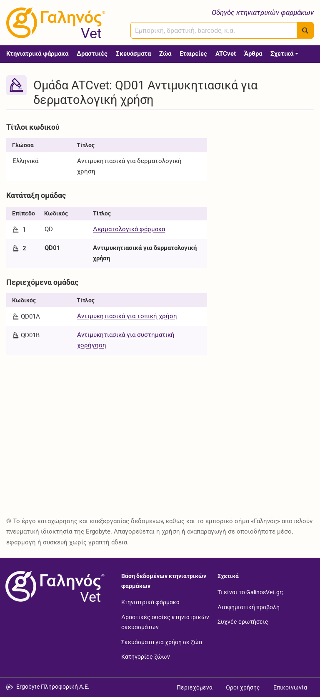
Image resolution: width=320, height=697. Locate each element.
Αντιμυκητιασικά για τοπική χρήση (127, 316)
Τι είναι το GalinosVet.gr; (250, 592)
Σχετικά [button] (281, 53)
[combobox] (213, 30)
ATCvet (225, 53)
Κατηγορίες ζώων (145, 656)
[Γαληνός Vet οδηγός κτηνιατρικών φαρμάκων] (54, 22)
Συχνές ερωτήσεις (243, 621)
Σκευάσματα (133, 53)
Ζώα (165, 53)
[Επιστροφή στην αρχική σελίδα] (53, 586)
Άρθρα (253, 53)
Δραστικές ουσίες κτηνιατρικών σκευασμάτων (165, 621)
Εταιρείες (193, 53)
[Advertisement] (267, 161)
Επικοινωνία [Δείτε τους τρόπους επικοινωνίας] (290, 687)
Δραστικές (92, 53)
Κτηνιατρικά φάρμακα (37, 53)
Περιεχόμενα (194, 687)
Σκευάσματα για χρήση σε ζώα (161, 641)
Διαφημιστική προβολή (249, 606)
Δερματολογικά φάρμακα (129, 229)
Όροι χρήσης (243, 687)
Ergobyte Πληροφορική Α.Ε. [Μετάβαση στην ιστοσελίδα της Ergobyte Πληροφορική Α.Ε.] (53, 686)
